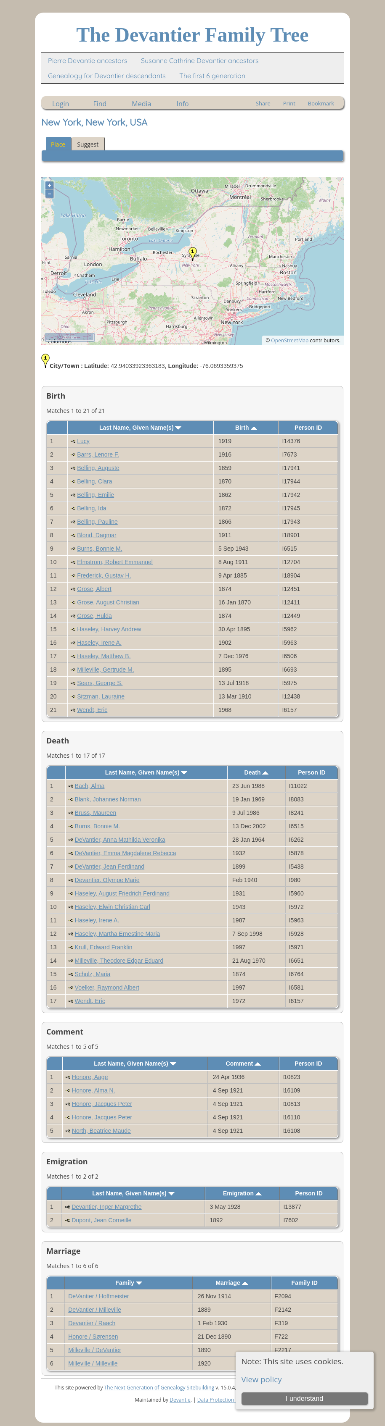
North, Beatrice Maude (101, 1130)
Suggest (87, 144)
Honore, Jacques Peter (102, 1103)
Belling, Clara (94, 481)
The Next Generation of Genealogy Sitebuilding (159, 1387)
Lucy (83, 441)
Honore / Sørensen (93, 1336)
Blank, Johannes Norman (108, 799)
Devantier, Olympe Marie (107, 880)
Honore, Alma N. (93, 1090)
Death (256, 772)
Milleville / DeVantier (94, 1350)
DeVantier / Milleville (94, 1309)
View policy (262, 1379)
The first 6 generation (212, 75)
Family (128, 1282)
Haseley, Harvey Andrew (109, 629)
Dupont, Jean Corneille (101, 1220)
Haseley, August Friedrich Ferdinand (122, 893)
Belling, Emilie (95, 494)
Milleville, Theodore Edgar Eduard (119, 960)
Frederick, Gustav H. (104, 575)
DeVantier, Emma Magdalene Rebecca (125, 853)
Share (263, 103)
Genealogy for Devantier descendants (107, 75)
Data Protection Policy (223, 1399)
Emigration (242, 1193)
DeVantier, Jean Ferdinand (110, 866)
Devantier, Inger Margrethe (107, 1206)
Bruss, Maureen (96, 812)
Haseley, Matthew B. (103, 656)
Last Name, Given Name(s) (140, 427)
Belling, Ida (91, 508)
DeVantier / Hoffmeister (98, 1296)
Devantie (180, 1399)
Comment (243, 1063)
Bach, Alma (90, 786)
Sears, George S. (99, 683)
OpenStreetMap (289, 340)
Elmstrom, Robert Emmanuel (115, 562)
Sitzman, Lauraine (101, 696)
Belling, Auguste (98, 468)
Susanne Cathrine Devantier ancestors (200, 60)
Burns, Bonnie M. (99, 548)
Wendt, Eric (92, 709)
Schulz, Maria (93, 974)
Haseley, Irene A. (99, 642)
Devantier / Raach (91, 1323)
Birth (246, 427)
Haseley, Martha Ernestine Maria (117, 933)
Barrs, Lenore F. (98, 454)
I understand (304, 1398)
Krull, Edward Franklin (104, 947)
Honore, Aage (90, 1077)
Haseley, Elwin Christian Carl (112, 906)
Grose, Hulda (94, 615)
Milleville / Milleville (92, 1363)
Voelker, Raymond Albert (107, 987)
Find (99, 103)
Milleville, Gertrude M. (105, 669)
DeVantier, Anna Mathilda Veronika (120, 839)
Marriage (231, 1282)
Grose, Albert (94, 589)
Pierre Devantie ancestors (87, 60)
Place (58, 144)
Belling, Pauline (97, 521)
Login (60, 103)
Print (289, 103)
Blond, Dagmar (96, 535)
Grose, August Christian (108, 602)
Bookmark (321, 103)
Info (182, 103)
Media (141, 103)
